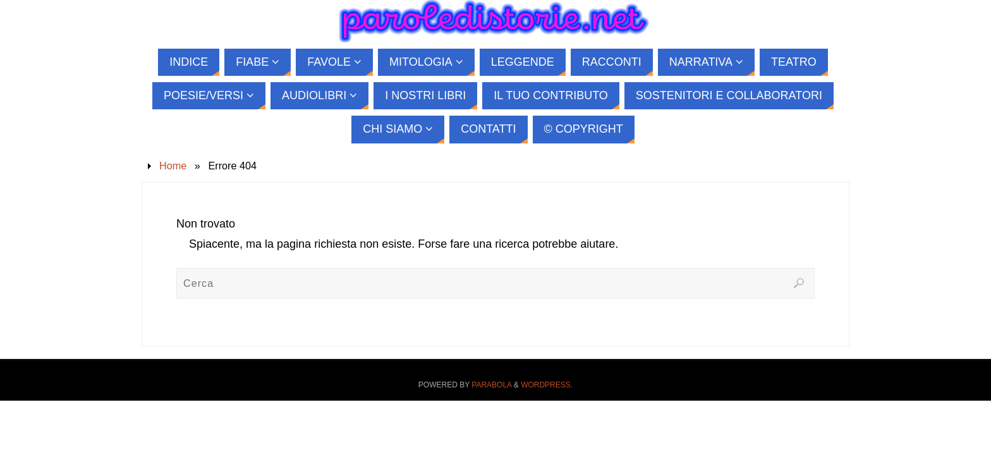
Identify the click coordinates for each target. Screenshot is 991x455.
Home (172, 165)
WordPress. (547, 384)
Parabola (491, 384)
